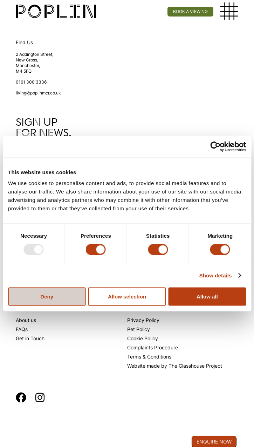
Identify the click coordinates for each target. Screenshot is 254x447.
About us (26, 320)
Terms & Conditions (149, 357)
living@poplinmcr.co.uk (38, 93)
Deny (46, 297)
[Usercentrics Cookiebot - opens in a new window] (215, 146)
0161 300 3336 (31, 82)
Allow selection (127, 297)
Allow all (207, 297)
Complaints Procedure (152, 347)
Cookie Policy (142, 338)
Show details (215, 275)
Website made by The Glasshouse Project (174, 366)
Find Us (24, 42)
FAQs (22, 329)
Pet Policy (138, 329)
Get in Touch (30, 338)
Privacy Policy (143, 320)
